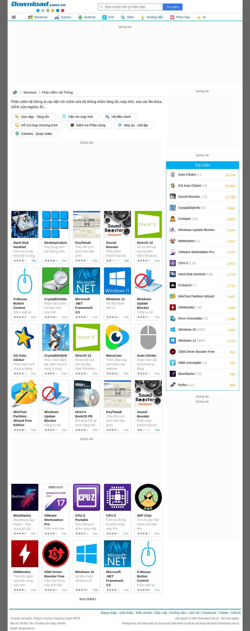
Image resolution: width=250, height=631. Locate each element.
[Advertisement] (125, 60)
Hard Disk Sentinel (195, 274)
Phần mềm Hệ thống (57, 92)
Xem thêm (86, 599)
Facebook (209, 613)
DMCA (236, 613)
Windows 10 (191, 329)
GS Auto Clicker (192, 185)
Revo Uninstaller (193, 318)
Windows (30, 92)
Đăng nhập (109, 613)
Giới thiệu (126, 613)
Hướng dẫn (177, 613)
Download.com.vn (14, 92)
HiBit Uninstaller (192, 362)
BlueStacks (190, 374)
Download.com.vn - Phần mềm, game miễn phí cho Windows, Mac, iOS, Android (38, 7)
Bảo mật (161, 613)
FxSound (187, 285)
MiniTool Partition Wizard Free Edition (196, 297)
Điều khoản (144, 613)
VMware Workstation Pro (196, 253)
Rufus (186, 385)
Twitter (223, 613)
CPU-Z (187, 263)
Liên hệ (194, 613)
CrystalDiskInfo (192, 207)
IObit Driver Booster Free (196, 353)
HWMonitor (190, 307)
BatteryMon (189, 241)
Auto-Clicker (190, 174)
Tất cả (16, 17)
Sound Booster (192, 196)
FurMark (188, 219)
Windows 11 (191, 340)
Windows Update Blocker (196, 231)
